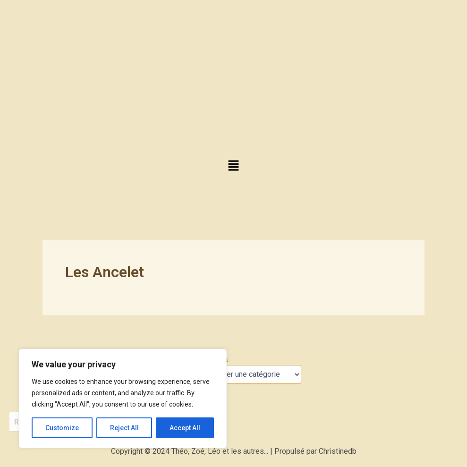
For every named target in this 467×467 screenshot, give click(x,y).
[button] (233, 166)
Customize (62, 428)
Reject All (124, 428)
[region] (123, 398)
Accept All (185, 428)
